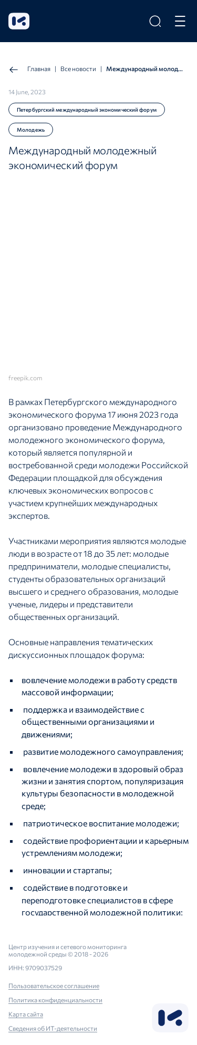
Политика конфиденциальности (55, 999)
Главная (29, 69)
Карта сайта (25, 1014)
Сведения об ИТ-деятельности (52, 1028)
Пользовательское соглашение (53, 985)
